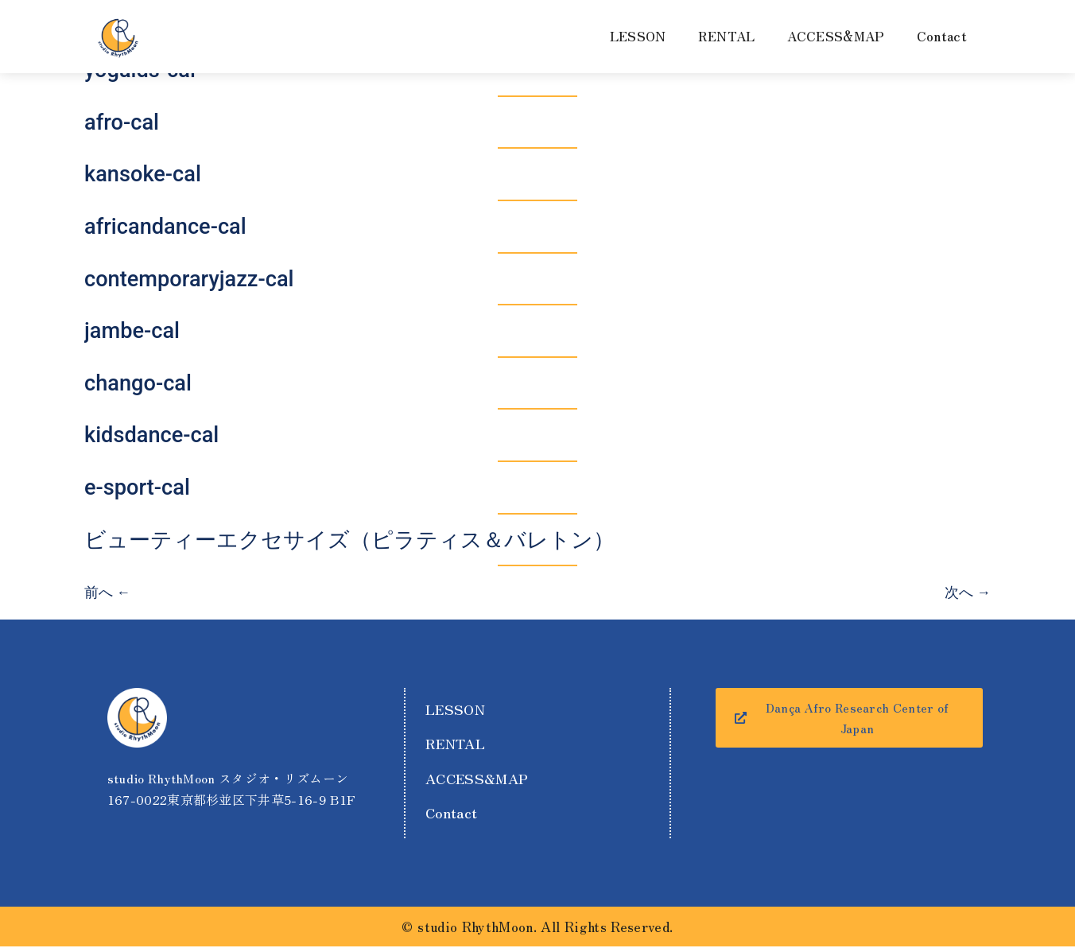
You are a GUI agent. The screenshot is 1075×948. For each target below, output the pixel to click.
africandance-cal (165, 226)
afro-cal (121, 122)
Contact (942, 35)
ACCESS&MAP (836, 35)
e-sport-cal (137, 487)
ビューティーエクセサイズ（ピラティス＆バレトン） (349, 540)
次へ (968, 592)
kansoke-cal (142, 174)
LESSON (638, 35)
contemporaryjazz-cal (189, 279)
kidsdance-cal (151, 435)
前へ (107, 592)
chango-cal (138, 383)
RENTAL (726, 35)
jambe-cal (132, 331)
